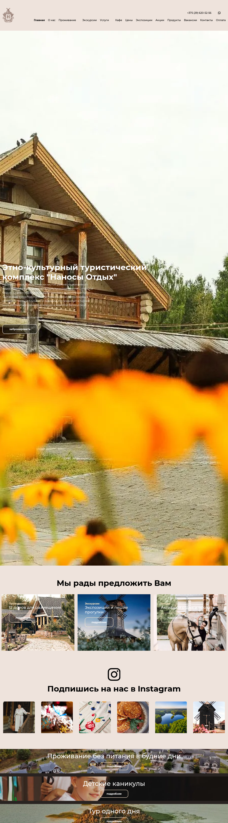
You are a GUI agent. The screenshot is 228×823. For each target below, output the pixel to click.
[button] (19, 329)
